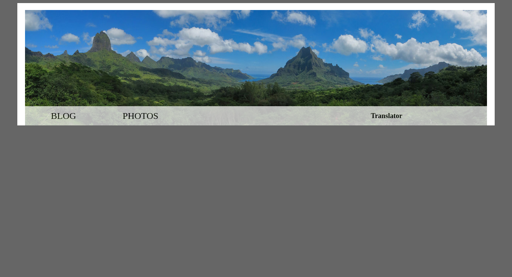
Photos (141, 116)
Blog (63, 116)
